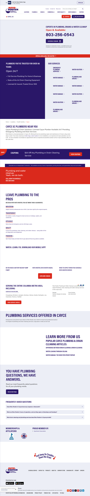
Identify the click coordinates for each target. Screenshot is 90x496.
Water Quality (61, 12)
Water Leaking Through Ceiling (56, 351)
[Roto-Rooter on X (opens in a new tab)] (76, 491)
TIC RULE (62, 493)
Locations (26, 12)
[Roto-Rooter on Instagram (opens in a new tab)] (81, 491)
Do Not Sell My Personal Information (15, 493)
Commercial (51, 12)
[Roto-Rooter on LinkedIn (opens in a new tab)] (83, 491)
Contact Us (52, 8)
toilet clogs (28, 136)
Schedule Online (54, 41)
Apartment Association (40, 431)
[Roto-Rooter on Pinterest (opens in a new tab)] (78, 491)
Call (78, 17)
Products (47, 470)
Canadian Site (69, 470)
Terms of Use (47, 493)
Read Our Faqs (12, 392)
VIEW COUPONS (75, 154)
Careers (47, 8)
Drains (42, 12)
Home (7, 122)
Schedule (66, 16)
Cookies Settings (4, 489)
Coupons (81, 12)
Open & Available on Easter (46, 56)
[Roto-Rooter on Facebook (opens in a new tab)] (73, 491)
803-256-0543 (60, 34)
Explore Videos (45, 276)
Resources (58, 8)
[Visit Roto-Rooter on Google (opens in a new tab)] (78, 285)
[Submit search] (83, 9)
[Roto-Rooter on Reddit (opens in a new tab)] (68, 491)
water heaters (34, 136)
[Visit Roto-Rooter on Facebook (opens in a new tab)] (81, 285)
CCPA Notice (55, 493)
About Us (54, 470)
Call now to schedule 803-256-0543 (13, 179)
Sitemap (77, 470)
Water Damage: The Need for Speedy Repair (60, 355)
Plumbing (35, 12)
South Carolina (21, 122)
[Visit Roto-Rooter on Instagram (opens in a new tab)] (83, 285)
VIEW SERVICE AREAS (14, 302)
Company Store (61, 470)
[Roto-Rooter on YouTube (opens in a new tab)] (70, 491)
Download (80, 2)
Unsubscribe (30, 493)
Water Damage (72, 12)
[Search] (73, 9)
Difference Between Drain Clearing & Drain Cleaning (64, 347)
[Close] (15, 489)
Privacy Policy (38, 493)
